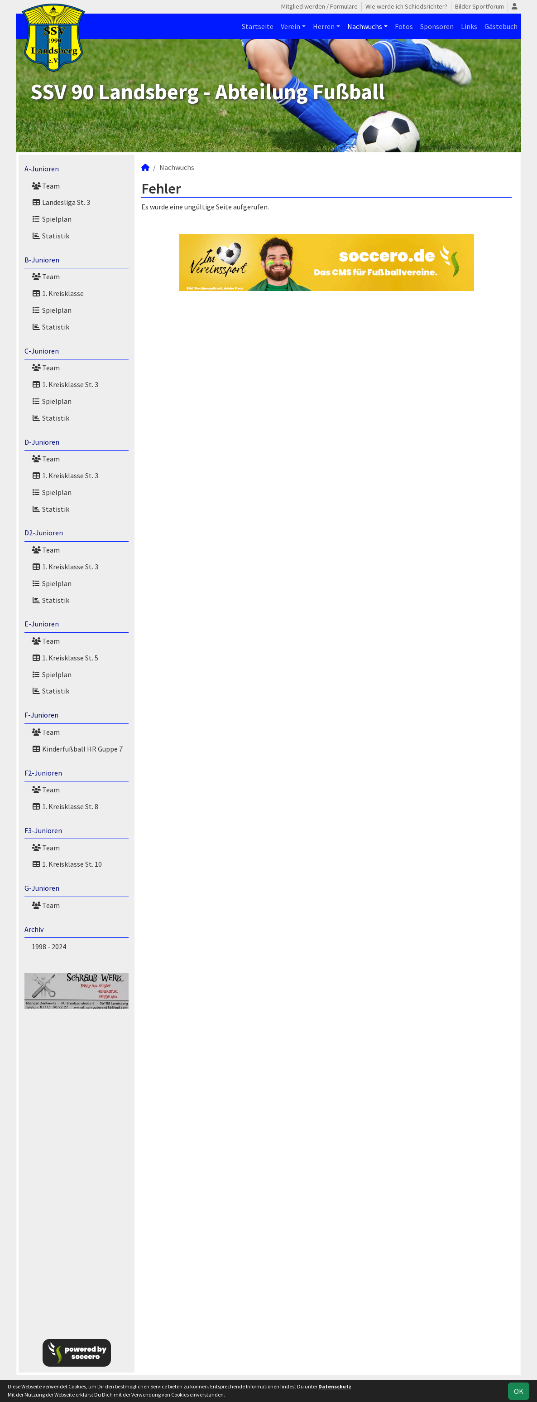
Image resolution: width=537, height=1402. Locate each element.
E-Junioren (41, 623)
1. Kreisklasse (58, 293)
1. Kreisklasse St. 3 (65, 384)
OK (518, 1391)
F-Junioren (41, 714)
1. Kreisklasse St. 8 (65, 806)
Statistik (50, 235)
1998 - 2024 (49, 946)
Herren (324, 26)
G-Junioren (41, 888)
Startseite (257, 26)
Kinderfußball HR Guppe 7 (77, 748)
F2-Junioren (43, 772)
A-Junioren (41, 168)
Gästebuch (501, 26)
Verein (290, 26)
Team (46, 185)
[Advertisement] (76, 1167)
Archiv (33, 929)
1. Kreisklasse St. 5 (65, 657)
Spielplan (52, 218)
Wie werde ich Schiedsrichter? (406, 6)
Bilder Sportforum (479, 6)
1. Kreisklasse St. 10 (67, 863)
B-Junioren (41, 259)
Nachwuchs (364, 26)
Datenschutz (334, 1386)
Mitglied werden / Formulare (319, 6)
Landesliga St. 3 (61, 202)
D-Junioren (41, 441)
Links (469, 26)
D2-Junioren (43, 532)
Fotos (404, 26)
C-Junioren (41, 350)
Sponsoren (437, 26)
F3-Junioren (43, 830)
